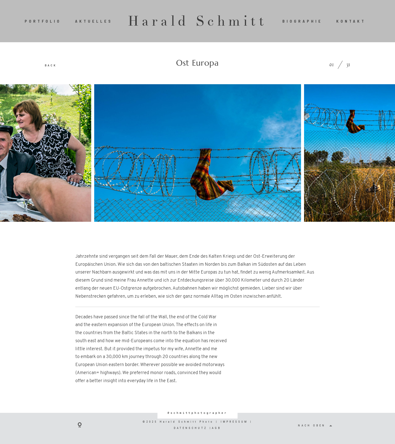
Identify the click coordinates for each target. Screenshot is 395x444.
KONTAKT (351, 21)
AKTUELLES (94, 21)
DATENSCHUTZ (192, 428)
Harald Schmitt (197, 21)
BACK (51, 65)
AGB (216, 428)
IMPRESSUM (234, 421)
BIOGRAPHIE (302, 21)
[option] (197, 153)
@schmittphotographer (197, 413)
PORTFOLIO (43, 21)
